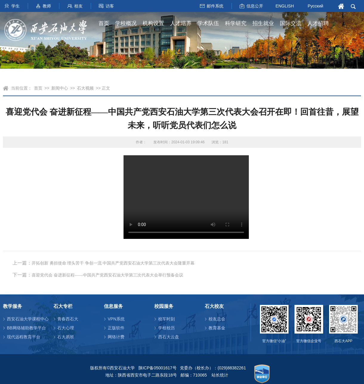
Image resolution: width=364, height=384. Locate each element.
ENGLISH (285, 6)
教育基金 (217, 327)
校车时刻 (166, 319)
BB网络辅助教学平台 (26, 327)
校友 (78, 6)
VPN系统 (116, 319)
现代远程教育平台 (23, 336)
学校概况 (126, 23)
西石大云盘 (168, 336)
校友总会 (217, 319)
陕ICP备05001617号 (157, 367)
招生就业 (263, 23)
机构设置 (153, 23)
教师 (47, 6)
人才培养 (181, 23)
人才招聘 (318, 23)
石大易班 (65, 336)
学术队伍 (208, 23)
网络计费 (116, 336)
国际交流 (290, 23)
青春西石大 (67, 319)
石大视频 (85, 88)
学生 (15, 6)
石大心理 (65, 327)
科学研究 (235, 23)
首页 (103, 23)
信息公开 (254, 6)
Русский (315, 6)
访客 (110, 6)
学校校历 (166, 327)
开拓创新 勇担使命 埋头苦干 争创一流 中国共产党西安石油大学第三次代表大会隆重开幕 (113, 263)
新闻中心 (59, 88)
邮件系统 (215, 6)
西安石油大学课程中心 (28, 319)
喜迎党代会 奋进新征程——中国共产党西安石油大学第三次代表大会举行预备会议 (107, 275)
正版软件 (116, 327)
